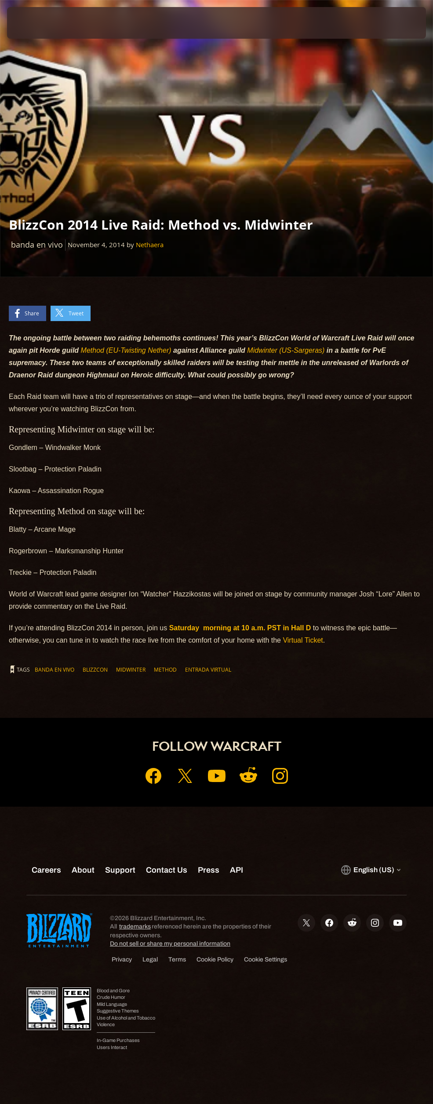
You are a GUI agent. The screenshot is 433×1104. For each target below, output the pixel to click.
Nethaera (150, 245)
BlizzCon (95, 669)
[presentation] (33, 23)
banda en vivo (54, 669)
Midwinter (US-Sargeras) (285, 350)
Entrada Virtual (208, 669)
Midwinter (131, 669)
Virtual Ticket (303, 640)
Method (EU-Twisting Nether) (126, 350)
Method (165, 669)
